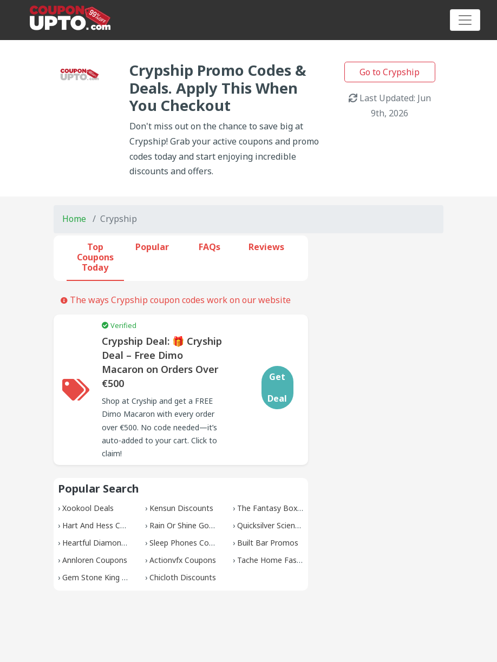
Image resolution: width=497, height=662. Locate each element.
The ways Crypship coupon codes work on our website (176, 300)
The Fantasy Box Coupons (284, 508)
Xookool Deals (88, 508)
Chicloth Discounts (182, 577)
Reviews (266, 247)
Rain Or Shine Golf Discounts (200, 525)
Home (74, 219)
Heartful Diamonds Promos (111, 543)
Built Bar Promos (267, 543)
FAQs (209, 247)
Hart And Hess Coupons (104, 525)
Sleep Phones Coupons (190, 543)
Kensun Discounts (181, 508)
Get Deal (277, 387)
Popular (152, 247)
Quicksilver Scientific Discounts (291, 525)
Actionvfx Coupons (182, 560)
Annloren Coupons (94, 560)
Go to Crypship (389, 72)
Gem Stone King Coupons (107, 577)
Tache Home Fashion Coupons (291, 560)
